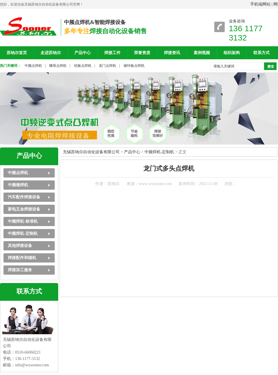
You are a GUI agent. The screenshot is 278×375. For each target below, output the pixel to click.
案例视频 (202, 53)
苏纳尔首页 (17, 53)
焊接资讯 (172, 53)
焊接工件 (112, 53)
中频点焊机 (33, 66)
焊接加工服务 (20, 270)
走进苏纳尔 (51, 53)
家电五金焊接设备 (24, 209)
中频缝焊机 (18, 185)
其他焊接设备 (20, 245)
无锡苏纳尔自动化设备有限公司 (91, 152)
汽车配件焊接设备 (24, 197)
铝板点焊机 (83, 66)
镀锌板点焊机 (134, 66)
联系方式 (261, 53)
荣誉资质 (142, 53)
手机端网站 (260, 4)
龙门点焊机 (107, 66)
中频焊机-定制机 (23, 233)
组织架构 (232, 53)
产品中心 (82, 53)
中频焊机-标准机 (23, 221)
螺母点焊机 (58, 66)
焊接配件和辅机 (22, 258)
